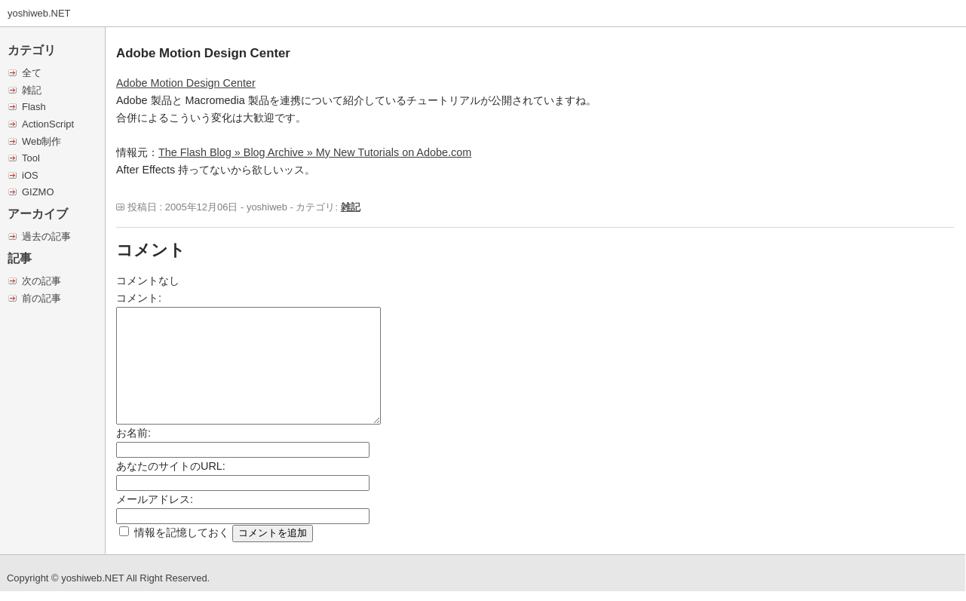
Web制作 (41, 141)
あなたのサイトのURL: (170, 466)
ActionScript (48, 124)
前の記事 (41, 298)
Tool (31, 158)
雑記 (31, 90)
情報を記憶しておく (181, 532)
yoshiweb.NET (39, 13)
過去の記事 (46, 236)
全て (31, 72)
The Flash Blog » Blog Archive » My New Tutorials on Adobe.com (314, 152)
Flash (34, 106)
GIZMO (38, 192)
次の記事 (41, 281)
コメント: (138, 298)
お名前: (133, 433)
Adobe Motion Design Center (186, 83)
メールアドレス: (154, 499)
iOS (30, 175)
